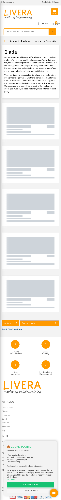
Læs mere (11, 479)
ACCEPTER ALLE (30, 484)
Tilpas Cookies (30, 490)
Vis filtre (11, 323)
